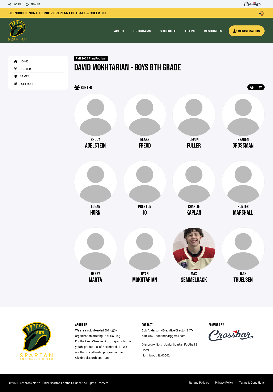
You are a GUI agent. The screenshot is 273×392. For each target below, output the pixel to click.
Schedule (168, 31)
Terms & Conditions (252, 382)
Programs (142, 31)
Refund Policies (199, 382)
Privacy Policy (224, 382)
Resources (213, 31)
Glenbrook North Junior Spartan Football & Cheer (54, 13)
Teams (190, 31)
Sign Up (33, 4)
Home (20, 61)
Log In (14, 4)
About (119, 31)
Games (21, 76)
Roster (22, 69)
